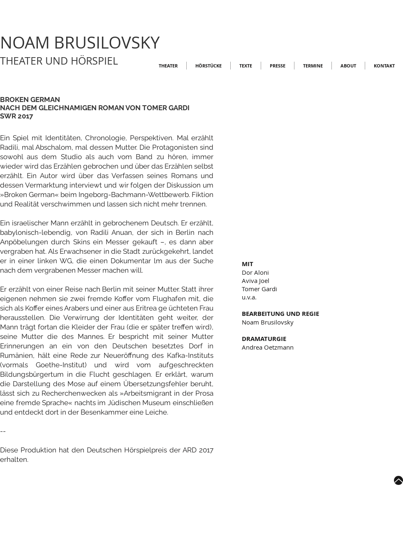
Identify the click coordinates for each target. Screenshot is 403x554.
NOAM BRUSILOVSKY (80, 42)
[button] (322, 190)
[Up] (398, 480)
